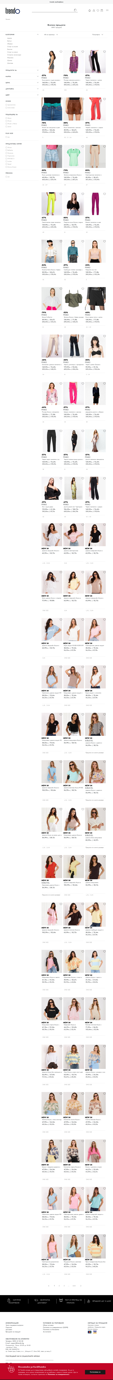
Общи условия (48, 1325)
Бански (9, 49)
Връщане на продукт (13, 1332)
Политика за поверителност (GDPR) (55, 1327)
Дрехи (9, 38)
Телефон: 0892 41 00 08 (14, 1341)
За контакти (47, 1332)
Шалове (10, 63)
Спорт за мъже (12, 46)
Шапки (9, 60)
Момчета (10, 58)
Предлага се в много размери (95, 753)
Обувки (9, 44)
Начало (8, 19)
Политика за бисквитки (51, 1329)
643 (74, 1286)
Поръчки (9, 1327)
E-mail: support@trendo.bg (15, 1343)
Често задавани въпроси (14, 1325)
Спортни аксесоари (14, 55)
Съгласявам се (95, 1372)
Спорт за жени (12, 52)
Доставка (9, 1329)
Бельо (9, 41)
